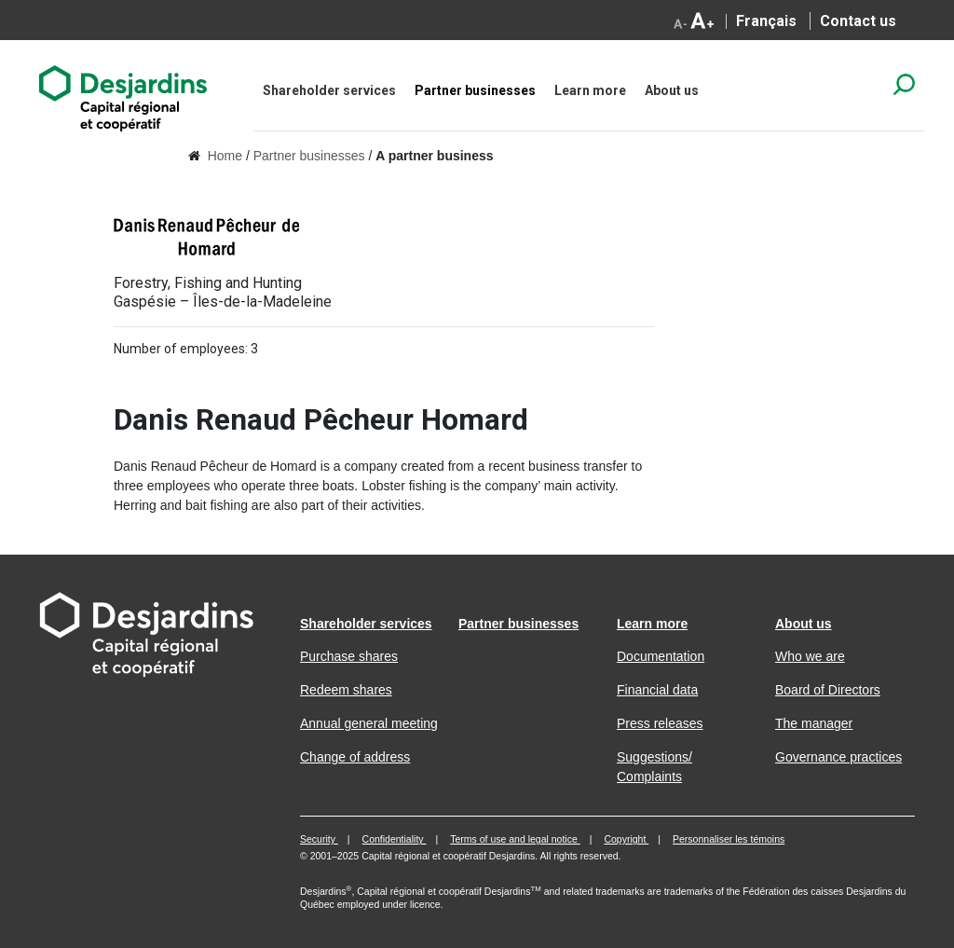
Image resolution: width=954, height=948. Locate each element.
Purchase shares (349, 656)
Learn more (590, 90)
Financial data (657, 689)
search (904, 84)
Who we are (810, 656)
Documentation (660, 656)
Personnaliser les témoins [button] (728, 839)
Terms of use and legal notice (515, 839)
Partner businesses (475, 90)
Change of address (355, 756)
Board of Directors (827, 689)
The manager (813, 723)
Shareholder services (329, 90)
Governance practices (838, 756)
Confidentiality (394, 839)
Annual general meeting (369, 723)
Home (225, 155)
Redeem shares (346, 689)
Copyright (626, 839)
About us (672, 90)
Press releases (660, 723)
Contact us (858, 21)
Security (319, 839)
